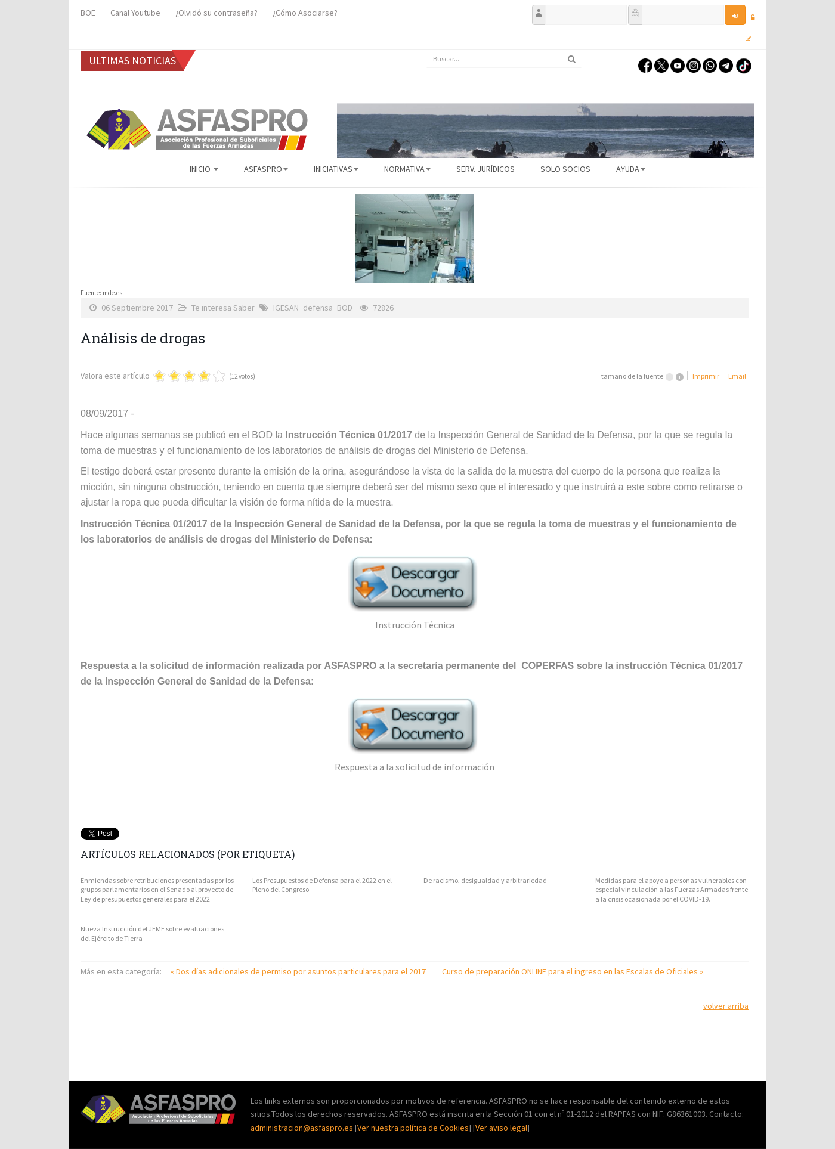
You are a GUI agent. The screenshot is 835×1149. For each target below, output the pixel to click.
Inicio (204, 168)
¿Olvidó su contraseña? (216, 12)
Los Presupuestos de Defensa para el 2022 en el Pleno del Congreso (322, 885)
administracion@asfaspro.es (302, 1127)
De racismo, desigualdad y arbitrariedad (485, 880)
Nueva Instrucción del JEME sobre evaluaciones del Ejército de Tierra (152, 933)
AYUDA (630, 168)
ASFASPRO (266, 168)
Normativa (407, 168)
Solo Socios (565, 168)
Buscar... (426, 50)
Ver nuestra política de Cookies (413, 1127)
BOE (88, 12)
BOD (344, 307)
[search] (504, 59)
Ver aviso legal (501, 1127)
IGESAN (286, 307)
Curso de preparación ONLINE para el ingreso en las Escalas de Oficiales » (572, 971)
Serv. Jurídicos (485, 168)
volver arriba (726, 1006)
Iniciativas (336, 168)
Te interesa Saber (223, 307)
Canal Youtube (135, 12)
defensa (318, 307)
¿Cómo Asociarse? (305, 12)
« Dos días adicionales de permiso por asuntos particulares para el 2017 (299, 971)
